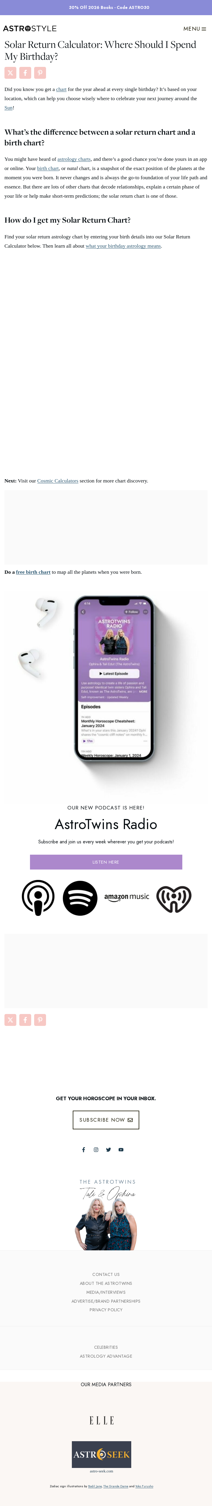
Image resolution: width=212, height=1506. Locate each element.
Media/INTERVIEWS (106, 1292)
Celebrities (106, 1347)
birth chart (48, 168)
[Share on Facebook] (25, 73)
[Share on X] (10, 73)
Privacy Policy (106, 1310)
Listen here (106, 862)
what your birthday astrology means (123, 246)
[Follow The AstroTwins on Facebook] (83, 1149)
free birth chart (33, 572)
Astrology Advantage (106, 1356)
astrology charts (74, 159)
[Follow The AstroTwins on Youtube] (121, 1149)
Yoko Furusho (144, 1486)
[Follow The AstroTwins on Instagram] (96, 1149)
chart (61, 89)
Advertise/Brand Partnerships (106, 1301)
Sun (8, 108)
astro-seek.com (101, 1471)
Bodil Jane (95, 1486)
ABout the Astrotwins (106, 1283)
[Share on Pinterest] (40, 73)
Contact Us (106, 1274)
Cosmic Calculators (57, 481)
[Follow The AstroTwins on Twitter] (108, 1149)
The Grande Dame (115, 1486)
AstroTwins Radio (106, 824)
